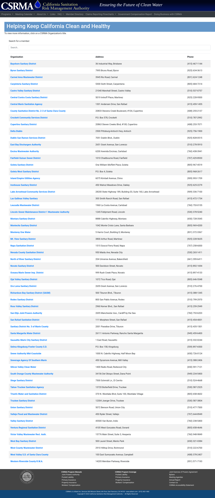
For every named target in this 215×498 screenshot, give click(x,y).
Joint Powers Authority (70, 475)
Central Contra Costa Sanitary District (28, 97)
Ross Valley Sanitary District (24, 306)
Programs (6, 14)
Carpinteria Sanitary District (24, 84)
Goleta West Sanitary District (24, 171)
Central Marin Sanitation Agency (26, 104)
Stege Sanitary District (21, 380)
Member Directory (74, 14)
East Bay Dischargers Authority (25, 144)
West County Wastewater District (26, 448)
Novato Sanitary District (22, 266)
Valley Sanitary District (21, 421)
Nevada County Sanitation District (27, 252)
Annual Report (174, 480)
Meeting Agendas (176, 477)
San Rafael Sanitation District (24, 320)
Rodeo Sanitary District (21, 299)
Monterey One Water (20, 232)
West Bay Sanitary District (23, 441)
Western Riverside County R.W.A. (26, 461)
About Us (41, 14)
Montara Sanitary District (22, 218)
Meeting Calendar (24, 14)
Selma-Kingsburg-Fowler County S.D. (28, 346)
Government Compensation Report (135, 14)
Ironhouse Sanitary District (23, 185)
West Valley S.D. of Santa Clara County (29, 454)
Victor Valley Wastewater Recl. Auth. (28, 434)
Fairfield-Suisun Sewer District (25, 158)
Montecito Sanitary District (23, 225)
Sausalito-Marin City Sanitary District (28, 340)
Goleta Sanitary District (21, 165)
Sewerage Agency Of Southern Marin (28, 360)
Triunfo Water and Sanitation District (28, 394)
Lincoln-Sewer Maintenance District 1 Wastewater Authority (39, 212)
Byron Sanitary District (21, 70)
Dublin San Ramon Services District (27, 138)
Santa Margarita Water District (25, 333)
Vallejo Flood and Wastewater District (28, 414)
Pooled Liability (68, 477)
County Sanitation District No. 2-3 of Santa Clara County (38, 111)
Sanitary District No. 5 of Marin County (29, 326)
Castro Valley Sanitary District (25, 90)
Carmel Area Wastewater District (26, 77)
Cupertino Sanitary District (23, 124)
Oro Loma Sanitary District (23, 286)
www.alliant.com (132, 491)
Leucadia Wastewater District (24, 205)
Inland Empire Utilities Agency (25, 178)
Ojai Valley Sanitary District (23, 279)
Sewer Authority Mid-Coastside (25, 353)
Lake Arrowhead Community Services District (32, 191)
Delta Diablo (16, 131)
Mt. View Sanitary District (23, 239)
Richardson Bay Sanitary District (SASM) (30, 293)
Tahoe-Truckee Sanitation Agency (27, 387)
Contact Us (173, 482)
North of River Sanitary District (25, 259)
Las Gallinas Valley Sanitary (24, 198)
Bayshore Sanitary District (23, 63)
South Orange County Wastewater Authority (31, 373)
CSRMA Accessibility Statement (181, 485)
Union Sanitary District (21, 407)
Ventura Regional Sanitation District (28, 427)
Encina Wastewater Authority (24, 151)
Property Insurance (69, 482)
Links (52, 14)
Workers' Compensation (71, 485)
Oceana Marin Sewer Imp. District (26, 272)
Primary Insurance (69, 480)
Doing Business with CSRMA (168, 14)
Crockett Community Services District (28, 117)
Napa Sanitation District (22, 245)
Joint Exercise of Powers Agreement (183, 472)
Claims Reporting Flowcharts (100, 14)
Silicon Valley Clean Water (23, 367)
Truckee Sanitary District (22, 400)
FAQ (60, 14)
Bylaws (172, 475)
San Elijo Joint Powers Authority (26, 313)
